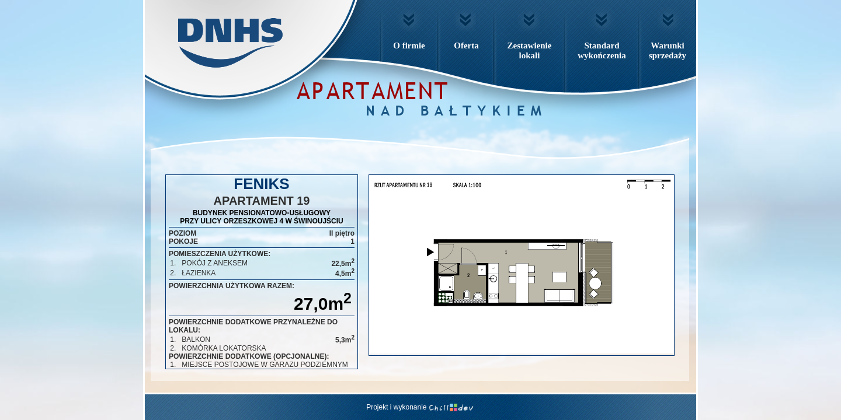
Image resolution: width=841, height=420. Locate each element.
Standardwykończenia (602, 50)
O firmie (409, 45)
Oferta (466, 45)
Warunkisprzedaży (667, 50)
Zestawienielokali (530, 50)
